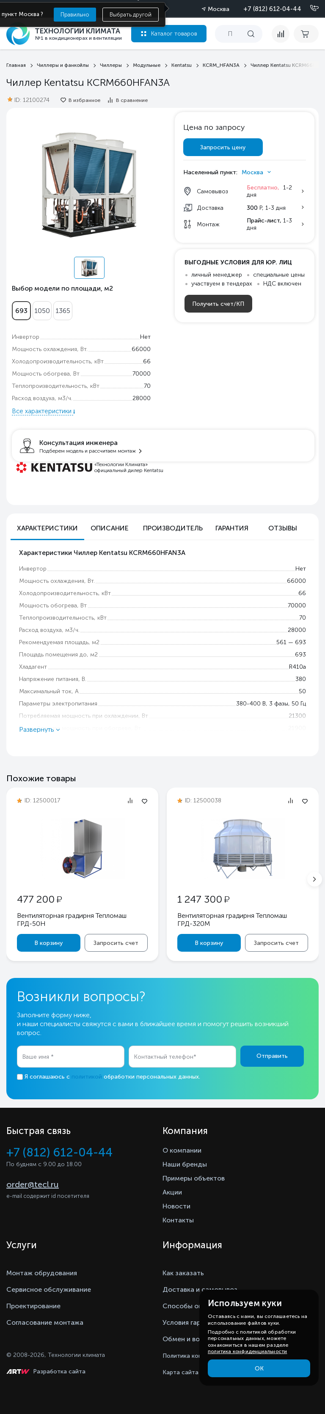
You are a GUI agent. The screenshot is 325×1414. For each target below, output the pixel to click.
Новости (176, 1206)
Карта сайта (180, 1372)
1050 (42, 311)
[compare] (280, 34)
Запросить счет (116, 943)
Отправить (272, 1056)
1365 (62, 311)
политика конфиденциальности (247, 1351)
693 (21, 311)
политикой (87, 1076)
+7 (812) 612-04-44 (272, 9)
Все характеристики (42, 411)
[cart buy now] (306, 34)
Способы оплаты (190, 1306)
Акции (172, 1192)
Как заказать (183, 1273)
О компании (181, 1150)
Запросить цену (222, 147)
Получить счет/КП (218, 304)
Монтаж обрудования (41, 1273)
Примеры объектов (193, 1178)
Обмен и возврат (190, 1339)
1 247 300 (203, 899)
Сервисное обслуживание (48, 1289)
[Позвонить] (309, 8)
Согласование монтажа (44, 1322)
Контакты (178, 1220)
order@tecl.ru (32, 1184)
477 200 (39, 899)
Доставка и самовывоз (199, 1289)
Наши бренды (184, 1164)
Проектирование (33, 1306)
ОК (259, 1368)
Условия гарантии (191, 1322)
